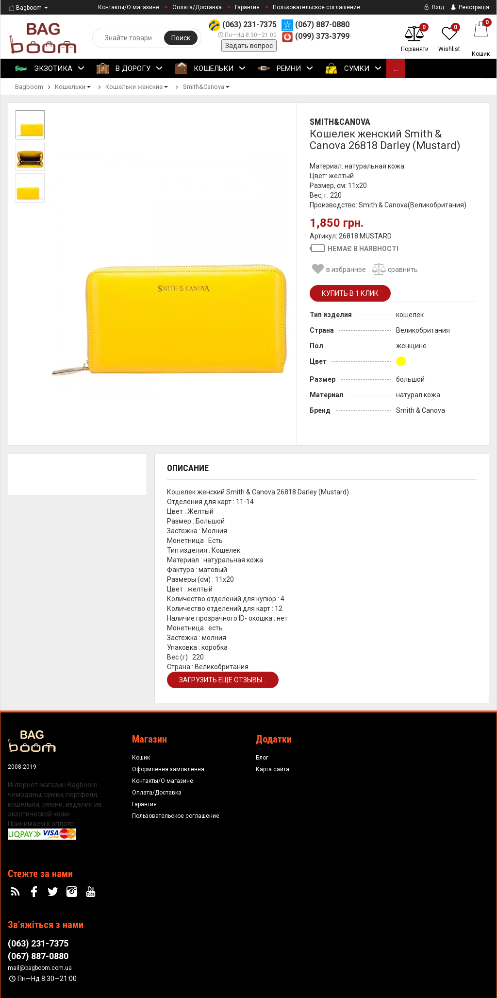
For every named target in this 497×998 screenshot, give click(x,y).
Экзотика (50, 69)
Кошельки (210, 69)
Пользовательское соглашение (316, 7)
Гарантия (247, 7)
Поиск (180, 38)
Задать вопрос (249, 46)
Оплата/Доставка (197, 7)
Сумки (353, 69)
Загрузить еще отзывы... (222, 680)
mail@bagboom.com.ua (40, 967)
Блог (262, 757)
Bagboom (25, 7)
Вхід (433, 7)
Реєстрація (469, 7)
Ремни (286, 69)
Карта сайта (272, 769)
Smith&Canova (340, 122)
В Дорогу (130, 69)
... (396, 68)
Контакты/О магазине (128, 7)
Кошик (141, 757)
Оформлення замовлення (168, 769)
